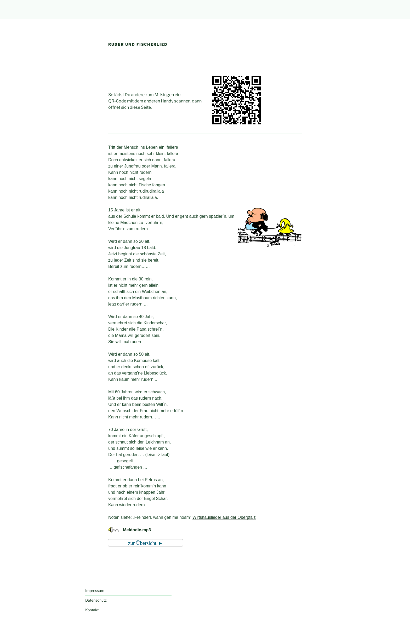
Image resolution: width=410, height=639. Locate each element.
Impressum (94, 590)
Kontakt (92, 610)
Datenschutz (96, 600)
